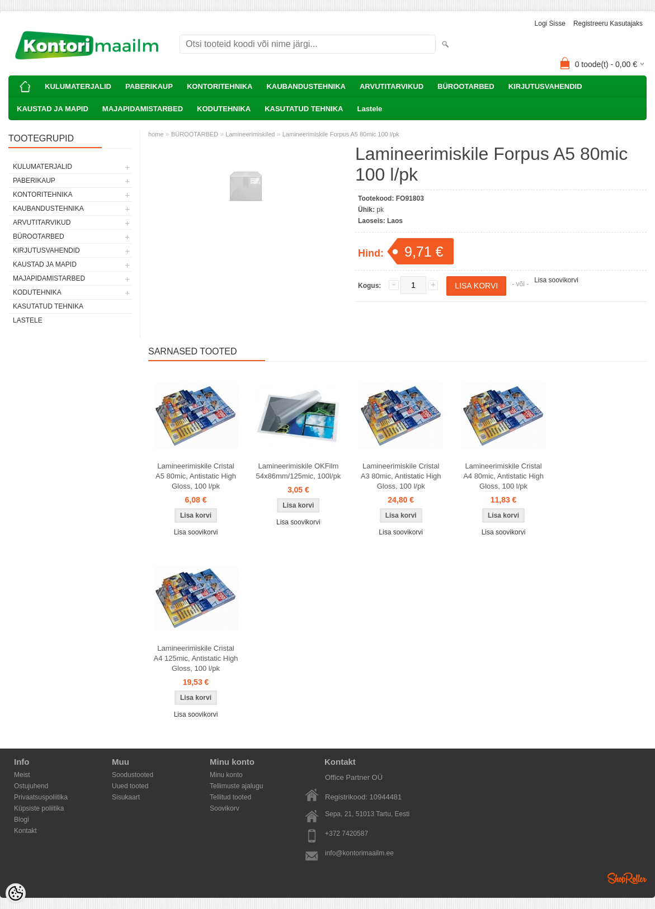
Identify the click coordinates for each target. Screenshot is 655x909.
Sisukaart (126, 797)
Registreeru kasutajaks (608, 23)
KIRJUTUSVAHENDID (545, 86)
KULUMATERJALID (78, 86)
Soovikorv (224, 808)
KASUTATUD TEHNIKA (304, 109)
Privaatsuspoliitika (41, 797)
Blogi (21, 819)
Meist (22, 775)
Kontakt (25, 831)
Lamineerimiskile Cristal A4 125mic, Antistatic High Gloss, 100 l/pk (195, 658)
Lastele (369, 109)
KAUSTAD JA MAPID (52, 109)
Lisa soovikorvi (556, 280)
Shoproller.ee (627, 878)
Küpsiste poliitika (39, 808)
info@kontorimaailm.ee (359, 853)
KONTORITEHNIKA (219, 86)
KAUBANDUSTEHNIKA (306, 86)
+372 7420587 (346, 833)
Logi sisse (550, 23)
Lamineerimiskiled (250, 134)
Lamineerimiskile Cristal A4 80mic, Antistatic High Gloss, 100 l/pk (503, 476)
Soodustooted (132, 775)
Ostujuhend (31, 786)
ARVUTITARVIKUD (391, 86)
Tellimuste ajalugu (236, 786)
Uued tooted (130, 786)
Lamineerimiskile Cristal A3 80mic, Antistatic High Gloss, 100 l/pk (401, 476)
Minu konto (226, 775)
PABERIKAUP (149, 86)
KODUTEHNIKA (224, 109)
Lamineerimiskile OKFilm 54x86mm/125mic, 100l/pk (298, 471)
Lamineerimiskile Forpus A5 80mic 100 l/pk (340, 134)
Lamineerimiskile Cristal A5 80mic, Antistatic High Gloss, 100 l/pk (195, 476)
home (156, 134)
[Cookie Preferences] (16, 893)
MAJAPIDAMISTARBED (142, 109)
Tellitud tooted (230, 797)
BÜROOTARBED (465, 86)
